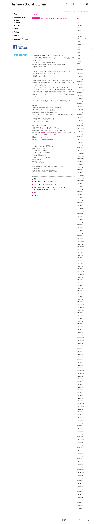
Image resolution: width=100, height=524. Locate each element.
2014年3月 (80, 362)
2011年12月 (81, 436)
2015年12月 (81, 304)
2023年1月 (80, 106)
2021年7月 (80, 136)
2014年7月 (80, 351)
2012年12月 (81, 403)
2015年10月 (81, 310)
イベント (80, 22)
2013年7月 (80, 384)
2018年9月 (80, 216)
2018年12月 (81, 208)
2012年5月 (80, 423)
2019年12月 (81, 175)
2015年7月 (80, 318)
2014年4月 (80, 359)
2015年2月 (80, 332)
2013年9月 (80, 379)
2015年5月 (80, 323)
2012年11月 (81, 406)
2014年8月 (80, 348)
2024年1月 (80, 87)
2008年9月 (80, 505)
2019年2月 (80, 202)
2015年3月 (80, 329)
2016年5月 (80, 290)
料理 (79, 47)
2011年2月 (80, 464)
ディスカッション (82, 25)
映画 (79, 52)
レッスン (80, 36)
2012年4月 (80, 425)
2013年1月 (80, 400)
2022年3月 (80, 120)
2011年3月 (80, 461)
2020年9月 (80, 161)
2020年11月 (81, 156)
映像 (79, 49)
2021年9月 (80, 131)
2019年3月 (80, 200)
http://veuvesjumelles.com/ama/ (44, 139)
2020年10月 (81, 158)
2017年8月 (80, 252)
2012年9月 (80, 411)
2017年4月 (80, 260)
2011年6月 (80, 453)
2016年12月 (81, 271)
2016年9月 (80, 279)
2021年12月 (81, 125)
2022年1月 (80, 123)
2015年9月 (80, 312)
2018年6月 (80, 224)
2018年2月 (80, 235)
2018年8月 (80, 219)
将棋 (79, 41)
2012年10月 (81, 409)
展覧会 (79, 44)
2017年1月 (80, 268)
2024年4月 (80, 79)
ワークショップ (82, 38)
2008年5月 (80, 508)
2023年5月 (80, 98)
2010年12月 (81, 469)
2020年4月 (80, 164)
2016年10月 (81, 277)
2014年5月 (80, 357)
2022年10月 (81, 109)
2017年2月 (80, 266)
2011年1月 (80, 467)
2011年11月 (81, 439)
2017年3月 (80, 263)
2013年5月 (80, 389)
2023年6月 (80, 95)
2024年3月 (80, 81)
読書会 (79, 61)
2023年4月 (80, 101)
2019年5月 (80, 194)
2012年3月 (80, 428)
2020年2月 (80, 169)
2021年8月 (80, 134)
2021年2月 (80, 147)
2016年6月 (80, 288)
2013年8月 (80, 381)
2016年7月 (80, 285)
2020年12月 (81, 153)
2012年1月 (80, 434)
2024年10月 (81, 73)
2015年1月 (80, 335)
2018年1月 (80, 238)
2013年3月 (80, 395)
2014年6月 (80, 354)
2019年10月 (81, 180)
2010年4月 (80, 489)
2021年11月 (81, 128)
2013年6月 (80, 387)
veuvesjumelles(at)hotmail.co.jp (50, 132)
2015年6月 (80, 321)
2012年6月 (80, 420)
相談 (79, 58)
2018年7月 (80, 222)
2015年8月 (80, 315)
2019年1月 (80, 205)
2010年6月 (80, 483)
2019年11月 (81, 178)
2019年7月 (80, 189)
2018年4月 (80, 230)
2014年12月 (81, 337)
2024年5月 (80, 76)
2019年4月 (80, 197)
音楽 (79, 63)
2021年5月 (80, 142)
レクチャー (80, 33)
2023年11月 (81, 90)
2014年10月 (81, 343)
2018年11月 (81, 211)
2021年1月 (80, 150)
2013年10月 (81, 376)
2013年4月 (80, 392)
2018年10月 (81, 213)
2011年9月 (80, 445)
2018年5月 (80, 227)
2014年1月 (80, 368)
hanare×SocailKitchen (29, 4)
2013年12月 (81, 370)
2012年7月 (80, 417)
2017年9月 (80, 249)
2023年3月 (80, 103)
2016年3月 (80, 296)
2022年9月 (80, 112)
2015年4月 (80, 326)
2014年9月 (80, 346)
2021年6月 (80, 139)
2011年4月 (80, 458)
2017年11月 (81, 244)
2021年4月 (80, 145)
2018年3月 (80, 233)
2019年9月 (80, 183)
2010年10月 (81, 475)
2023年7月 (80, 92)
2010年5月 (80, 486)
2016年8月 (80, 282)
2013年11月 (81, 373)
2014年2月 (80, 365)
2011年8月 (80, 447)
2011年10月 (81, 442)
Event (68, 11)
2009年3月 (80, 502)
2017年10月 (81, 246)
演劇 (79, 55)
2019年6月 (80, 191)
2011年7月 (80, 450)
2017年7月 (80, 255)
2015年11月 (81, 307)
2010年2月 (80, 491)
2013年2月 (80, 398)
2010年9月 (80, 478)
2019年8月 (80, 186)
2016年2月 (80, 299)
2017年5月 (80, 257)
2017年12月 (81, 241)
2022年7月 (80, 114)
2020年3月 (80, 167)
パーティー (80, 30)
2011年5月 (80, 456)
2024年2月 (80, 84)
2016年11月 (81, 274)
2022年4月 (80, 117)
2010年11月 (81, 472)
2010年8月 (80, 480)
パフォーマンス (82, 27)
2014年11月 (81, 340)
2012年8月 (80, 414)
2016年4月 (80, 293)
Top (65, 11)
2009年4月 (80, 500)
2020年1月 (80, 172)
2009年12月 (81, 497)
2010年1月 (80, 494)
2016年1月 (80, 301)
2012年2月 (80, 431)
